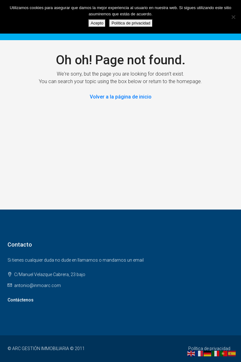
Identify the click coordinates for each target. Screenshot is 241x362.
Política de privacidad (209, 348)
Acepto (97, 23)
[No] (233, 17)
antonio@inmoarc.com (37, 285)
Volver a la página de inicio (121, 97)
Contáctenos (21, 299)
